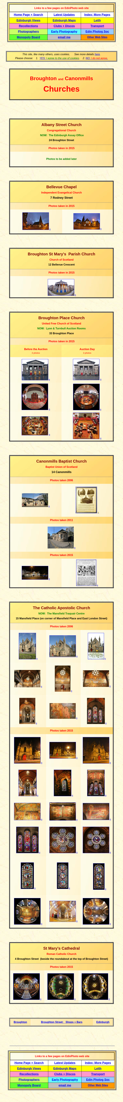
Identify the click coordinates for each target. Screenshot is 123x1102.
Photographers (28, 31)
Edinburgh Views (28, 20)
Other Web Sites (97, 37)
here (97, 54)
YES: (59, 58)
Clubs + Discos (64, 26)
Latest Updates (64, 14)
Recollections (28, 26)
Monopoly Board (28, 37)
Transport (97, 26)
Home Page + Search (28, 14)
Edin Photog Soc (97, 31)
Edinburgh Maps (64, 20)
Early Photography (64, 31)
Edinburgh (102, 1022)
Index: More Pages (97, 14)
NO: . (97, 58)
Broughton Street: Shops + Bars (61, 1022)
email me (64, 37)
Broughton (20, 1022)
